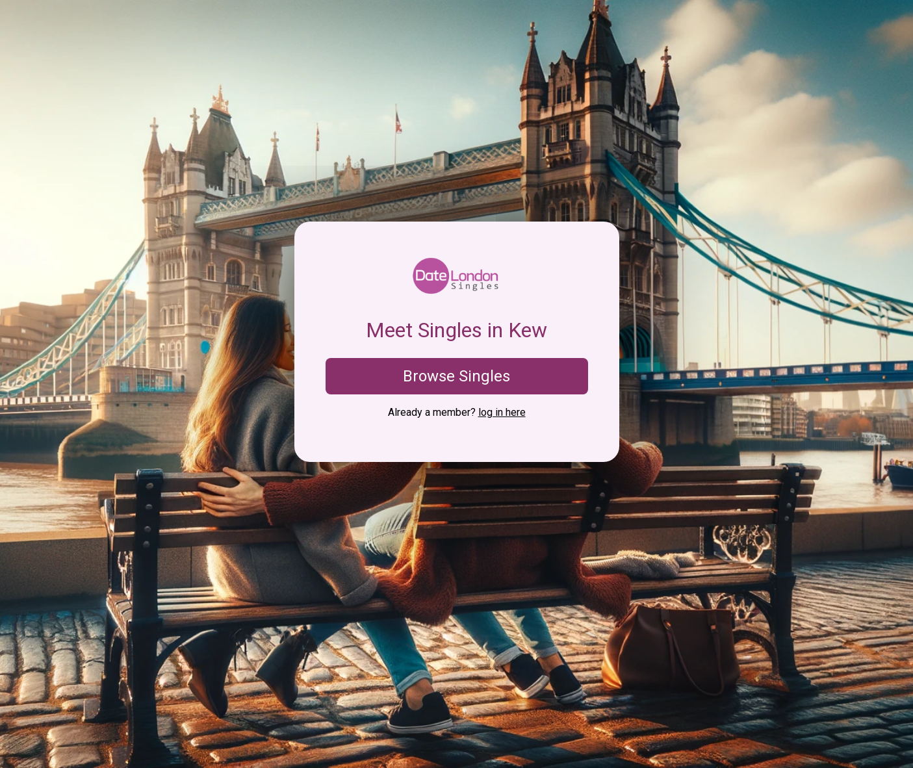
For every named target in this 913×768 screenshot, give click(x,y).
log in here (502, 412)
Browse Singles (456, 376)
